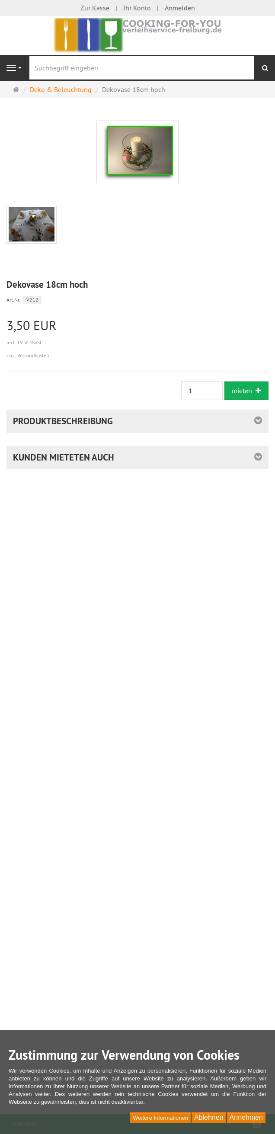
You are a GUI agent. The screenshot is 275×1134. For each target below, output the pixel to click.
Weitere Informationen (160, 1118)
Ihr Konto (137, 7)
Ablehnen (209, 1117)
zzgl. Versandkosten (27, 355)
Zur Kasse (94, 7)
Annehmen (246, 1117)
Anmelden (180, 7)
